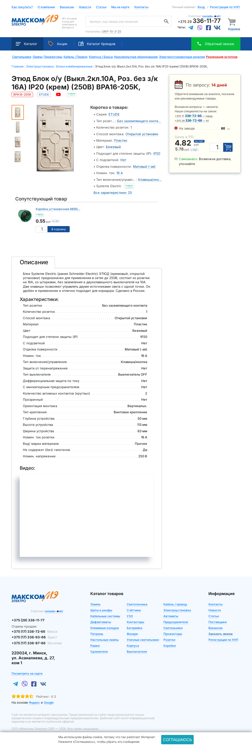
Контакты (141, 7)
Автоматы (170, 614)
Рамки (95, 644)
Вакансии (67, 7)
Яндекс (34, 700)
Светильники (21, 56)
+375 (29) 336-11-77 (27, 619)
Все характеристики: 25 (112, 191)
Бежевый (113, 146)
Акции (57, 43)
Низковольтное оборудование (136, 56)
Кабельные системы (105, 614)
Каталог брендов (96, 43)
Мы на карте (120, 7)
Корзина (234, 29)
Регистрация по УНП (225, 7)
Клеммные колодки (104, 626)
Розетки (169, 638)
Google (49, 700)
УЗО (130, 614)
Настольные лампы (104, 638)
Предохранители (175, 620)
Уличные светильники (143, 638)
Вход (201, 7)
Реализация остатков (221, 56)
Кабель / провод (175, 603)
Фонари (132, 632)
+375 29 (199, 21)
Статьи (101, 7)
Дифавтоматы (100, 620)
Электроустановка (177, 609)
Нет (123, 159)
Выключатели (137, 650)
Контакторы (135, 620)
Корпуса (133, 644)
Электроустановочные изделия (182, 56)
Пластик (120, 140)
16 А (119, 172)
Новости (85, 7)
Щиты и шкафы (101, 609)
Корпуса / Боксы (101, 56)
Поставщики (217, 620)
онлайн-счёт (211, 16)
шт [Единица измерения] (45, 228)
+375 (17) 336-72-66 (34, 630)
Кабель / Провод (75, 56)
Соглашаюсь (177, 739)
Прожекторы (53, 56)
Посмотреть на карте (27, 671)
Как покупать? (22, 7)
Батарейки (134, 626)
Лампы (37, 56)
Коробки (169, 644)
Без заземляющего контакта (139, 121)
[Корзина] (232, 21)
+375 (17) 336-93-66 (33, 636)
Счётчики (134, 609)
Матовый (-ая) (144, 165)
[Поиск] (166, 21)
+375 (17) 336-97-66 (36, 641)
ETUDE (114, 114)
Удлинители (99, 650)
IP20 (156, 153)
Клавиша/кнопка (151, 178)
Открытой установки (142, 133)
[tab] (33, 261)
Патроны (96, 632)
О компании (46, 7)
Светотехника (137, 603)
